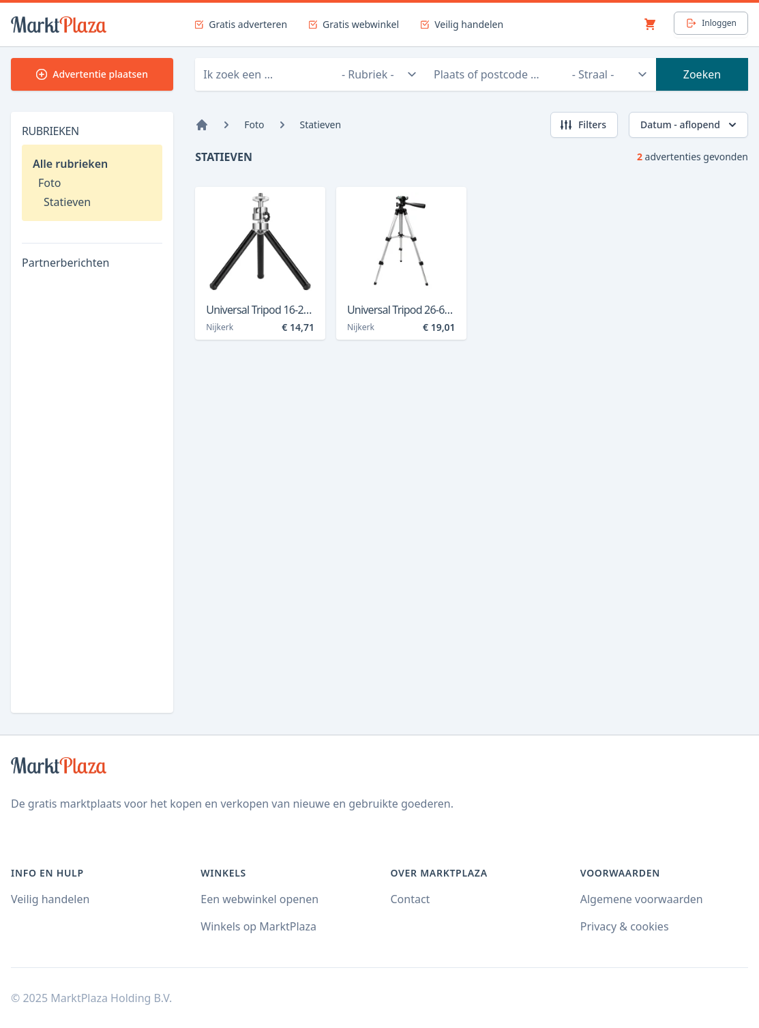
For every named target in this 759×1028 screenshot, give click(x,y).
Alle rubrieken (70, 163)
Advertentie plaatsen (92, 74)
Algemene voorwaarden (641, 899)
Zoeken (702, 74)
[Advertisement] (92, 497)
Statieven (67, 201)
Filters (582, 125)
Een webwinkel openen (259, 899)
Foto (49, 182)
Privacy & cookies (624, 926)
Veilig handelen (50, 899)
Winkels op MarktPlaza (258, 926)
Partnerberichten (65, 262)
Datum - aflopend (689, 125)
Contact (410, 899)
